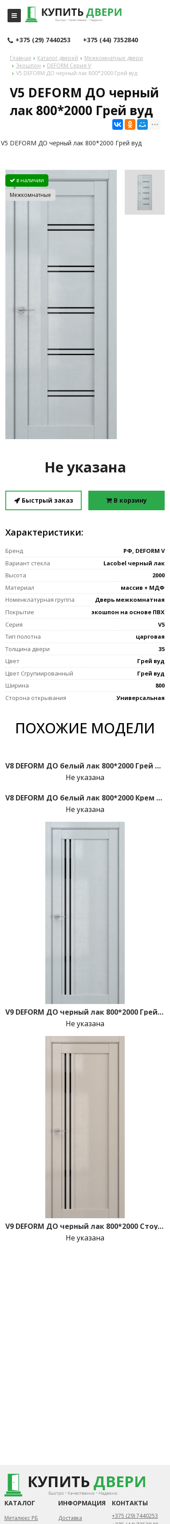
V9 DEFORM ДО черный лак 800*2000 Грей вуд (85, 1012)
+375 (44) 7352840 (110, 40)
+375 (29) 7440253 (39, 40)
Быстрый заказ (43, 500)
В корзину (126, 500)
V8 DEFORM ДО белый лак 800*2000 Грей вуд (85, 765)
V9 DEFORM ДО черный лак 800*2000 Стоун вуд (85, 1226)
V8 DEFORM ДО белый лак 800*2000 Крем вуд (85, 797)
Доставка (70, 1518)
